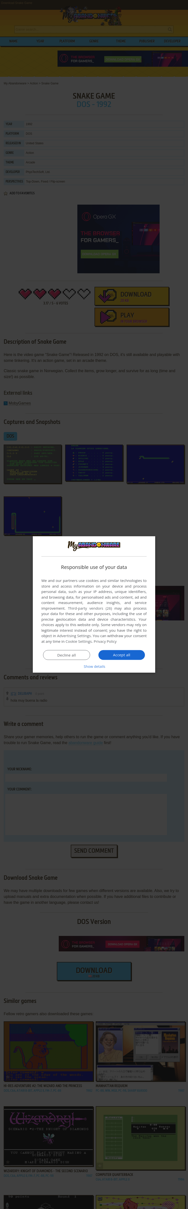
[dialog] (94, 604)
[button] (94, 666)
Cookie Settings (79, 641)
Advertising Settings (74, 635)
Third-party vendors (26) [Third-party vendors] (90, 608)
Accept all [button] (121, 654)
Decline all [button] (66, 655)
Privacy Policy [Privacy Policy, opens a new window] (105, 641)
